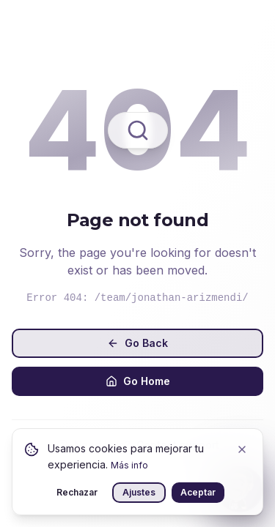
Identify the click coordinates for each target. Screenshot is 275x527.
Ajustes (138, 492)
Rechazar (77, 492)
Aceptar (198, 492)
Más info (129, 465)
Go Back (137, 343)
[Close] (242, 449)
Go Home (138, 381)
